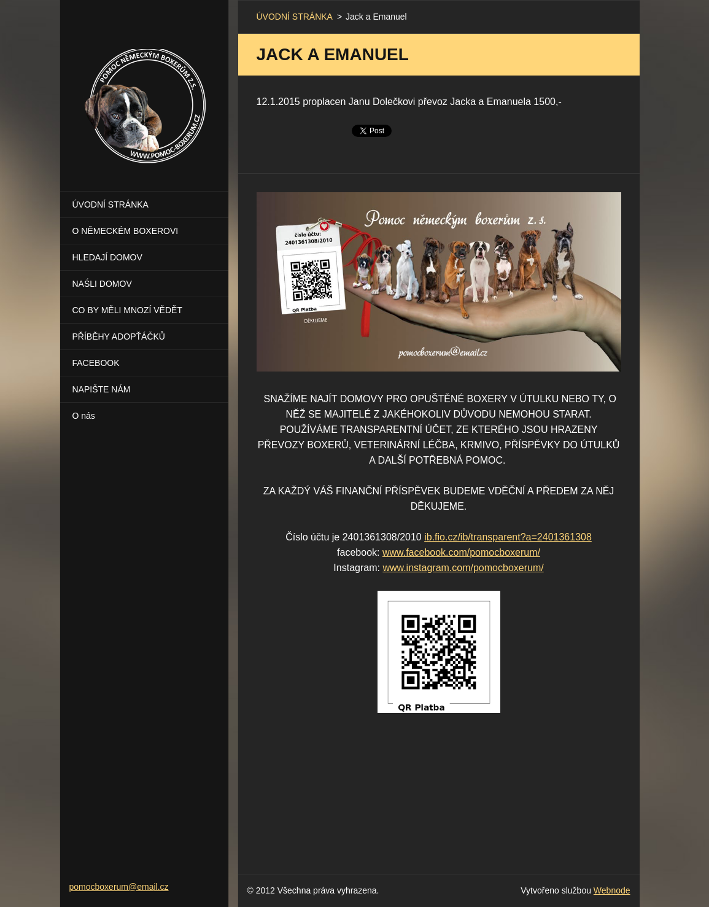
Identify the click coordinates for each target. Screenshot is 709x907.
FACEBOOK (96, 363)
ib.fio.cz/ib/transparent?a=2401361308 (508, 537)
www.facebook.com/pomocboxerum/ (461, 552)
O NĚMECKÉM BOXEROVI (125, 231)
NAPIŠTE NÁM (101, 389)
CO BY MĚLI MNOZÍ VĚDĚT (127, 310)
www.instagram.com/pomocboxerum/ (462, 567)
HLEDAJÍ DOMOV (107, 257)
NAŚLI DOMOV (102, 284)
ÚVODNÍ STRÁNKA (110, 204)
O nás (83, 416)
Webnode (612, 890)
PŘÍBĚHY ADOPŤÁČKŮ (118, 336)
